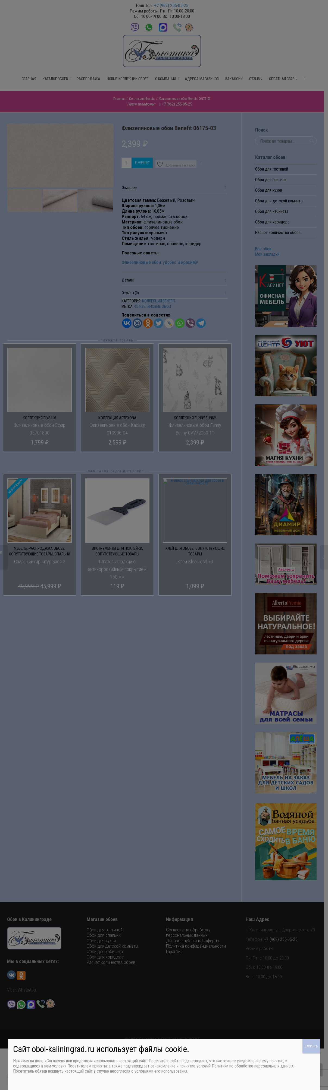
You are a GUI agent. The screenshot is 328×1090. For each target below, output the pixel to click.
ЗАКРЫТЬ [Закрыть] (311, 1046)
